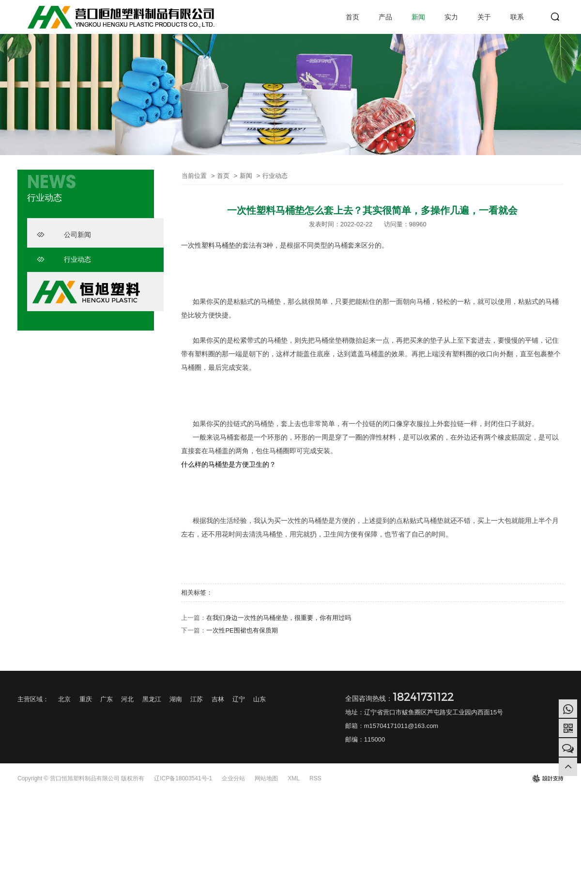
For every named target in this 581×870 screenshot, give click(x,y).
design (547, 778)
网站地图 (266, 778)
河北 (127, 699)
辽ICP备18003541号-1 (183, 778)
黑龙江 (151, 699)
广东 (106, 699)
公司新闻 (64, 234)
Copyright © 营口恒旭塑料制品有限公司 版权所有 (80, 778)
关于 (484, 17)
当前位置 (194, 175)
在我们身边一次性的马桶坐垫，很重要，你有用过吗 (278, 617)
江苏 (196, 699)
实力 (451, 17)
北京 (64, 699)
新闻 (418, 17)
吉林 (218, 699)
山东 (259, 699)
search (555, 17)
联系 (517, 17)
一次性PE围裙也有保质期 (241, 630)
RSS (315, 778)
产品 (385, 17)
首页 (352, 17)
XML (294, 778)
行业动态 (64, 259)
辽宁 (238, 699)
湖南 (175, 699)
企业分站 (233, 778)
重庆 (85, 699)
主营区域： (33, 699)
